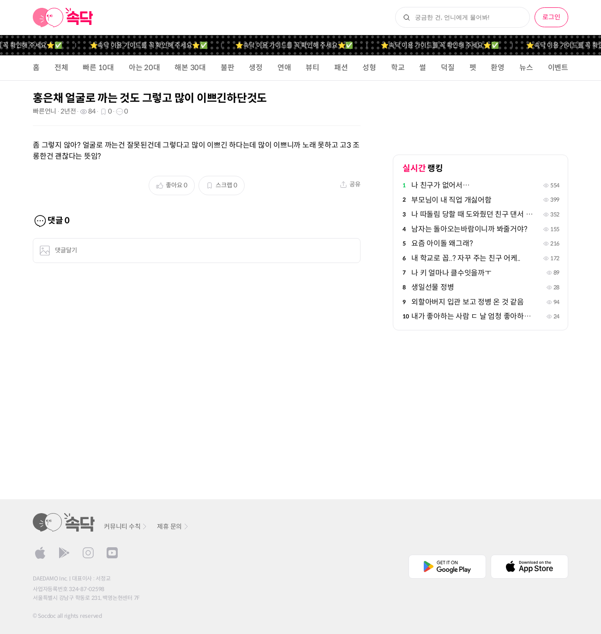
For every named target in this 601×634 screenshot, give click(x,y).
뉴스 (526, 67)
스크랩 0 (221, 185)
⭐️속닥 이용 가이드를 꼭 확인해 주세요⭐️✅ (171, 45)
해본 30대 (190, 67)
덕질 (448, 67)
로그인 (551, 17)
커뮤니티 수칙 (126, 526)
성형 (369, 67)
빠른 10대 (98, 67)
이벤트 (558, 67)
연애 (284, 67)
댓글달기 (58, 250)
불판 (227, 67)
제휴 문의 (173, 526)
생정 (256, 67)
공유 (350, 184)
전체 (61, 67)
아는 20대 (144, 67)
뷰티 (312, 67)
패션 (341, 67)
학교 (398, 67)
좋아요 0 (171, 185)
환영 (498, 67)
